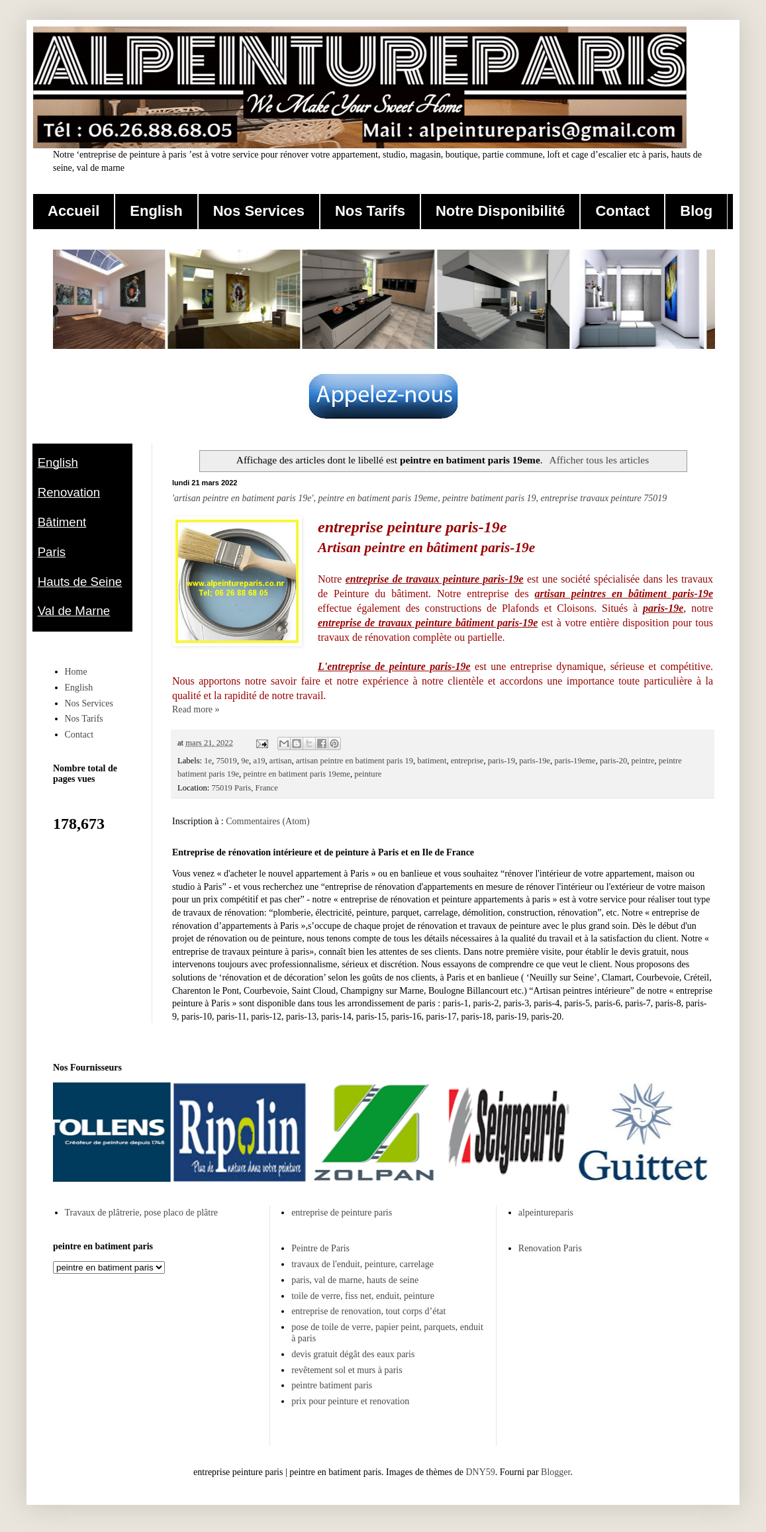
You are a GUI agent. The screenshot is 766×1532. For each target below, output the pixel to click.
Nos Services (259, 211)
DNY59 (480, 1472)
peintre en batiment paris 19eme (296, 774)
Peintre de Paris (320, 1248)
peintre (643, 760)
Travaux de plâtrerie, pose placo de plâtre (141, 1213)
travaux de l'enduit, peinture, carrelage (362, 1264)
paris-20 (613, 760)
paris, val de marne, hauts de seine (354, 1280)
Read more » (196, 709)
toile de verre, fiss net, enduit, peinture (362, 1296)
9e (245, 760)
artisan (280, 760)
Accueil (73, 211)
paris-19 (501, 760)
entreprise (467, 760)
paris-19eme (574, 760)
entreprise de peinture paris (341, 1213)
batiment (431, 760)
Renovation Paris (550, 1248)
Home (76, 672)
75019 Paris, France (244, 787)
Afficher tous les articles (599, 459)
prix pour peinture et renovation (350, 1401)
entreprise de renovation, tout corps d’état (368, 1311)
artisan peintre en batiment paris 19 (354, 760)
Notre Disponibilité (500, 211)
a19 (259, 760)
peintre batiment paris (331, 1385)
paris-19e (534, 760)
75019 (226, 760)
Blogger (555, 1472)
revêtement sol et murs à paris (347, 1370)
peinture (367, 774)
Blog (696, 211)
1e (208, 760)
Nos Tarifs (370, 211)
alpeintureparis (545, 1213)
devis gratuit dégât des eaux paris (352, 1354)
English (156, 211)
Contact (622, 211)
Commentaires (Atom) (267, 821)
